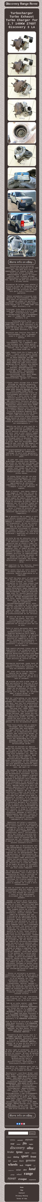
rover (12, 1178)
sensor (18, 1144)
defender (29, 1139)
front (33, 1156)
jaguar (27, 1153)
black (21, 1161)
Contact (22, 1193)
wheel (19, 1174)
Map (21, 1190)
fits (25, 1143)
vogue (28, 1164)
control (15, 1161)
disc (35, 1165)
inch (21, 1165)
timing (16, 1157)
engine (31, 1144)
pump (12, 1175)
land (32, 1169)
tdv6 (25, 1170)
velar (18, 1170)
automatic (20, 1140)
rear (12, 1144)
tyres (19, 1152)
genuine (30, 1160)
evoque (22, 1178)
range (28, 1173)
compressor (11, 1170)
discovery (17, 1148)
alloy (30, 1148)
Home (22, 1187)
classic (34, 1153)
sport (24, 1156)
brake (10, 1152)
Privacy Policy (22, 1196)
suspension (32, 1179)
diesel (9, 1157)
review (12, 1140)
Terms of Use (22, 1199)
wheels (13, 1164)
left (9, 1161)
